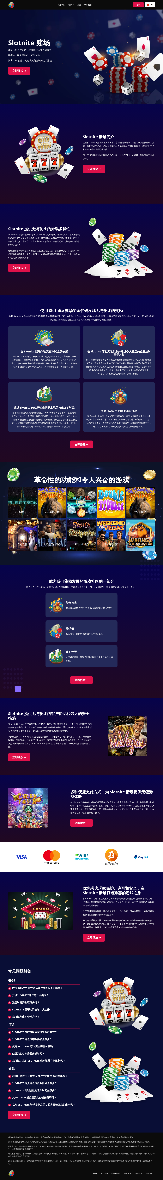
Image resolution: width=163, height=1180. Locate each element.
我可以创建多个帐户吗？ (26, 1016)
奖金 (79, 5)
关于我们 (61, 5)
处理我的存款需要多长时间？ (28, 1053)
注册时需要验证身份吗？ (26, 1002)
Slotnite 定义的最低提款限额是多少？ (34, 1083)
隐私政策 (127, 1173)
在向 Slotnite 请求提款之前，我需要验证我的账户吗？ (43, 1104)
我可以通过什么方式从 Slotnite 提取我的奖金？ (40, 1076)
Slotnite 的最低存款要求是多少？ (32, 1039)
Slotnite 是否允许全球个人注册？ (32, 1009)
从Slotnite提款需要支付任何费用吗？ (34, 1097)
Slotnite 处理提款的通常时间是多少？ (34, 1090)
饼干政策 (138, 1173)
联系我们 (88, 5)
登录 (138, 5)
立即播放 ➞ (19, 71)
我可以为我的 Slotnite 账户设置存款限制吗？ (38, 1060)
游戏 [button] (70, 5)
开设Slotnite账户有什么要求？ (30, 995)
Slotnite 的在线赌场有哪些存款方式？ (34, 1032)
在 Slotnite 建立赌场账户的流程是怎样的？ (37, 988)
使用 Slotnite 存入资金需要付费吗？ (33, 1046)
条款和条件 (115, 1173)
